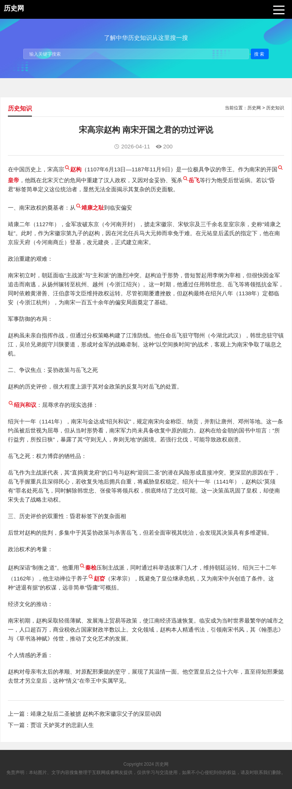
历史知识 (275, 107)
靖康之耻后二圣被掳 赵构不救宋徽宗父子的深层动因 (95, 713)
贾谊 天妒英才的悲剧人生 (62, 725)
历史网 (254, 107)
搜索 (259, 53)
